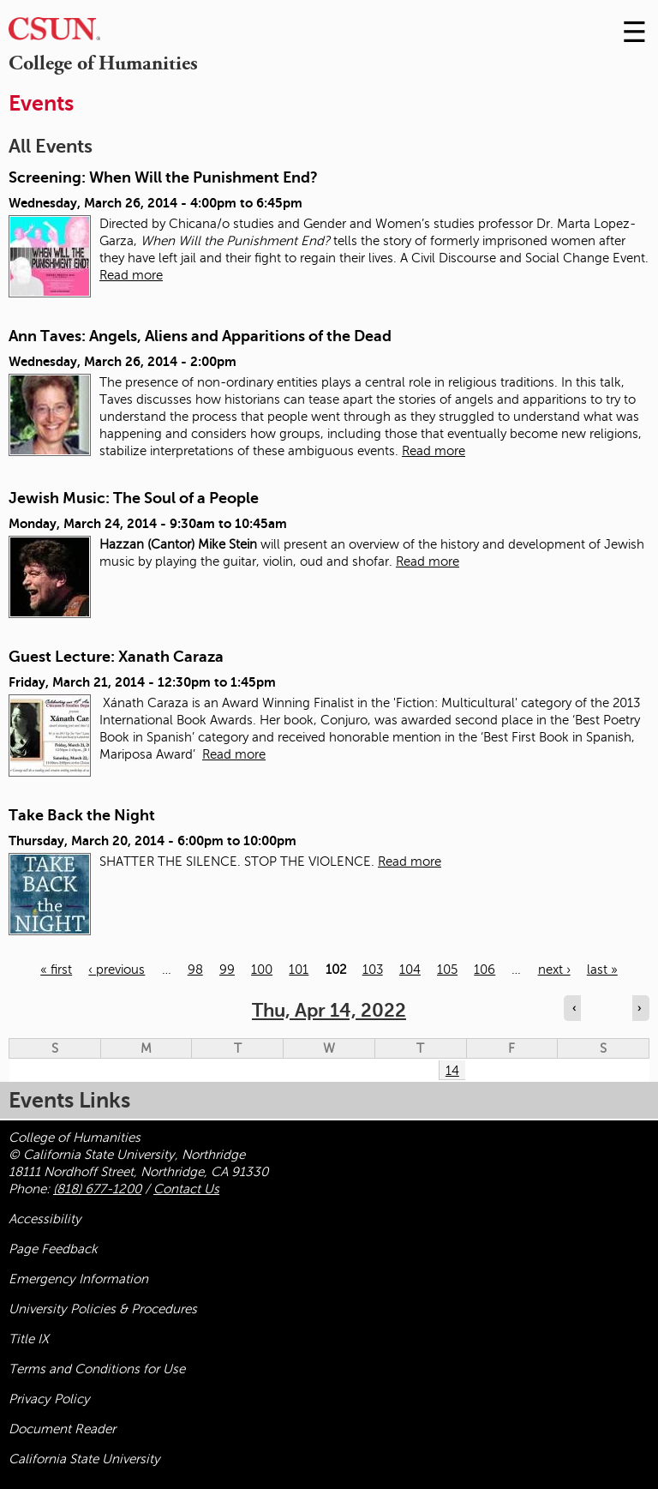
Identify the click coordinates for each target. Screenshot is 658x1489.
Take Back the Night (82, 815)
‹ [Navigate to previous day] (574, 1008)
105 (447, 969)
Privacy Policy (49, 1399)
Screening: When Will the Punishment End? (163, 177)
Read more (131, 275)
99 (227, 969)
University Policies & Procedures (103, 1309)
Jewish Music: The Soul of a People (134, 498)
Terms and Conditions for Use (97, 1369)
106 (484, 969)
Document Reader (62, 1429)
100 (261, 969)
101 (298, 969)
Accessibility (45, 1219)
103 (372, 969)
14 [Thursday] (452, 1071)
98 (195, 969)
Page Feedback (53, 1249)
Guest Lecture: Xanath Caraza (116, 656)
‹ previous (116, 969)
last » (602, 969)
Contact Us (186, 1189)
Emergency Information (78, 1279)
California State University (84, 1459)
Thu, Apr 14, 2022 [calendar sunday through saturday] (329, 1010)
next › (554, 969)
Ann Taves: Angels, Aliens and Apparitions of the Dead (200, 336)
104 (410, 969)
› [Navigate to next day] (639, 1008)
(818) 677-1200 (97, 1189)
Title (29, 1339)
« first (56, 969)
